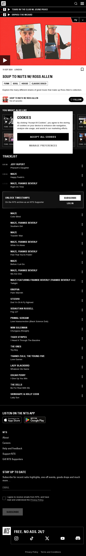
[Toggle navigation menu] (82, 3)
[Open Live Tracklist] (74, 20)
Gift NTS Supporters (13, 459)
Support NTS (9, 453)
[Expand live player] (82, 20)
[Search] (76, 3)
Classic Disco (39, 83)
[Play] (43, 41)
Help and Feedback (12, 448)
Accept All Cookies (43, 136)
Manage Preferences (43, 145)
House (25, 83)
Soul (15, 83)
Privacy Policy (36, 500)
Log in (70, 203)
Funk (6, 83)
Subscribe (70, 197)
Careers (6, 442)
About (6, 437)
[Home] (3, 3)
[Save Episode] (82, 69)
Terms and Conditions (51, 552)
